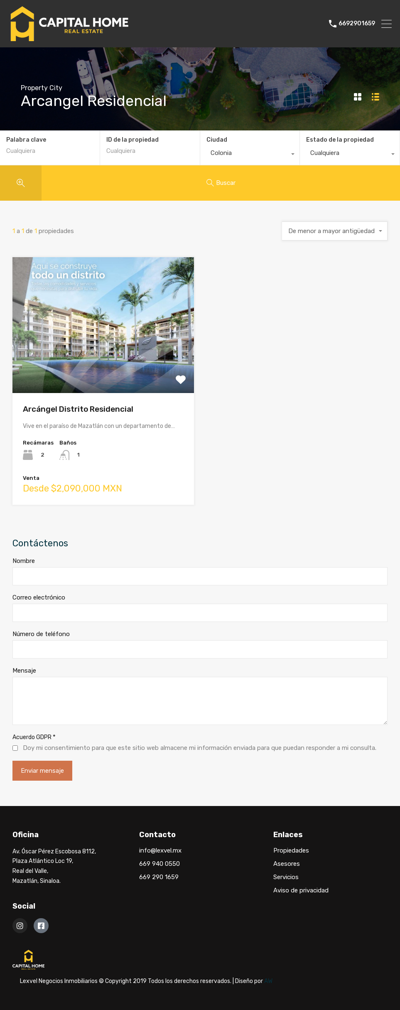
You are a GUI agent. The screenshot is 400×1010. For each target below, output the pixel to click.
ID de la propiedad (132, 140)
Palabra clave (26, 140)
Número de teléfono (41, 634)
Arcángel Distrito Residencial (78, 409)
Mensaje (24, 670)
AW (268, 981)
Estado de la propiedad (340, 139)
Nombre (23, 561)
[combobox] (250, 155)
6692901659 (357, 23)
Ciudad (216, 139)
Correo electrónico (38, 597)
